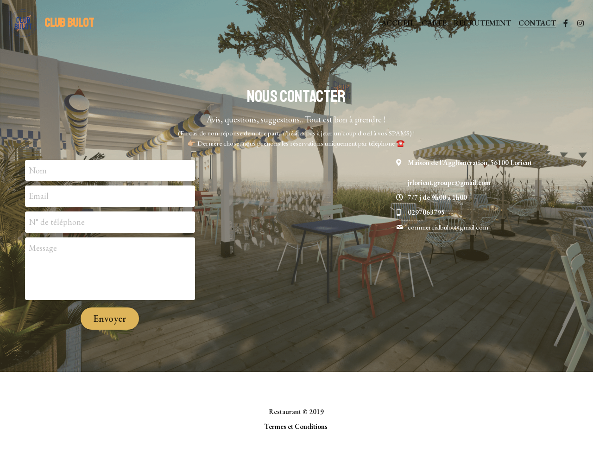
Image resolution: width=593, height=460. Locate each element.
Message (43, 248)
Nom (38, 170)
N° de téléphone (57, 222)
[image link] (23, 22)
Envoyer (110, 319)
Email (39, 196)
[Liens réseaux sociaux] (565, 23)
